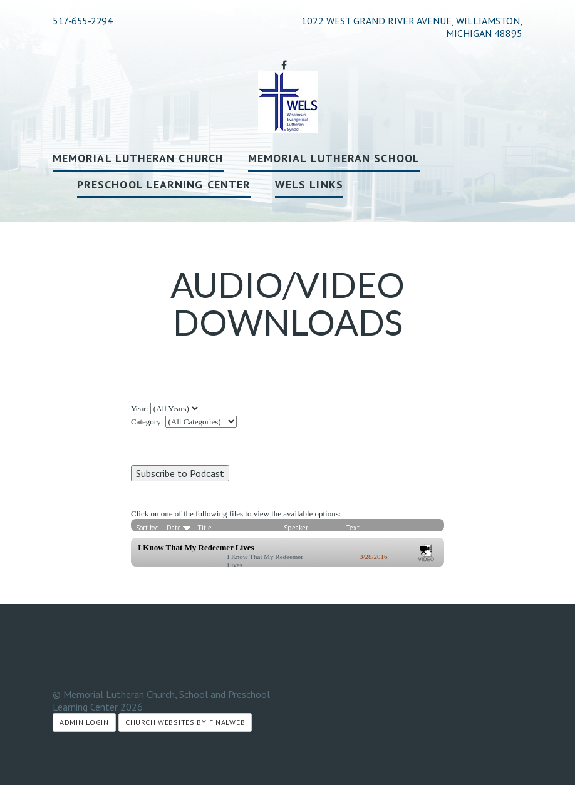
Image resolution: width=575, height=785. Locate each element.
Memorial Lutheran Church (138, 158)
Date (178, 527)
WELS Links (309, 184)
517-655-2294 (82, 20)
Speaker (296, 527)
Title (204, 527)
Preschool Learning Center (164, 184)
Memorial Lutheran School (334, 158)
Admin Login (84, 722)
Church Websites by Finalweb (185, 722)
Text (353, 527)
